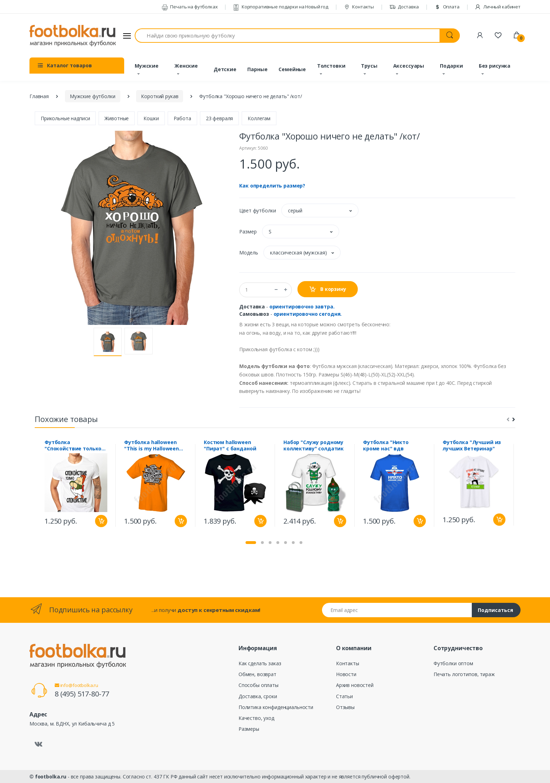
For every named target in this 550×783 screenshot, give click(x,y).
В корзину (327, 289)
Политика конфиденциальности (276, 707)
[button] (319, 210)
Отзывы (345, 707)
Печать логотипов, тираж (464, 674)
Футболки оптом (453, 663)
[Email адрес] (397, 610)
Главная (39, 96)
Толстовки (331, 65)
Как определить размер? (272, 185)
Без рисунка (494, 65)
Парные (257, 69)
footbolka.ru (50, 776)
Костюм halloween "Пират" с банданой (230, 445)
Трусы (369, 65)
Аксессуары (408, 65)
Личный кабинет (498, 7)
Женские (186, 65)
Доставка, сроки (258, 696)
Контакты (359, 7)
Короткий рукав (159, 96)
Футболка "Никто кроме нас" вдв (386, 445)
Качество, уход (256, 718)
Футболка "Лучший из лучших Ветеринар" (472, 445)
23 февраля (219, 118)
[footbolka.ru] (72, 36)
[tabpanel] (76, 485)
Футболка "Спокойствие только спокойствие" (73, 445)
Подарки (451, 65)
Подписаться (495, 610)
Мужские (147, 65)
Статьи (344, 696)
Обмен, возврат (257, 674)
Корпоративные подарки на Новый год (280, 7)
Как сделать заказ (260, 663)
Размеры (249, 729)
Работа (182, 118)
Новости (346, 674)
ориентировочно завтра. (302, 306)
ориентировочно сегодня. (308, 314)
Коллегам (259, 118)
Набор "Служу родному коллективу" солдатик (313, 445)
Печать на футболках (190, 7)
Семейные (292, 69)
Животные (117, 118)
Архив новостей (355, 685)
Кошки (151, 118)
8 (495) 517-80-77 (82, 694)
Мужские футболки (92, 96)
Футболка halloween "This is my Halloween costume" (151, 445)
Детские (225, 69)
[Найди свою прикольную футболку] (287, 35)
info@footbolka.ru (76, 685)
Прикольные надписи (65, 118)
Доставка (404, 7)
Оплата (447, 7)
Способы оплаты (259, 685)
